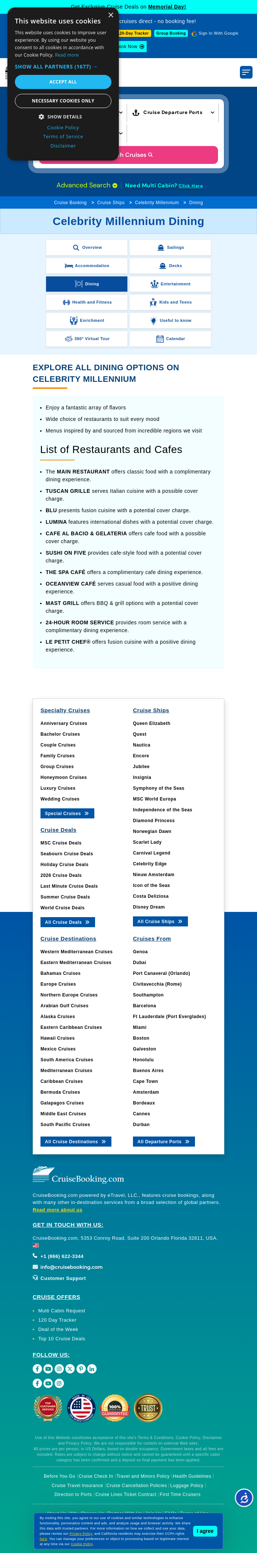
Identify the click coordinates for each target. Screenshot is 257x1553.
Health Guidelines (192, 1476)
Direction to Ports (73, 1494)
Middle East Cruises (63, 1113)
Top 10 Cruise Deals (61, 1338)
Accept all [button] (63, 82)
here (43, 1539)
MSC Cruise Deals (61, 843)
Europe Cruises (58, 984)
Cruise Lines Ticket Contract (125, 1494)
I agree (205, 1531)
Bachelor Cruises (60, 734)
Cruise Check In (96, 1476)
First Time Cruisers (180, 1494)
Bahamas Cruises (60, 973)
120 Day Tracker (57, 1320)
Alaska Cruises (57, 1016)
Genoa (140, 951)
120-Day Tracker (133, 33)
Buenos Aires (148, 1070)
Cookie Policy (82, 1544)
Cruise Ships (111, 202)
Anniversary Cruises (63, 723)
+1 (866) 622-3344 (58, 1256)
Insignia (142, 777)
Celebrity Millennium (157, 202)
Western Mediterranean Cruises (76, 951)
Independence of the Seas (162, 809)
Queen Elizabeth (151, 723)
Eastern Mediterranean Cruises (75, 962)
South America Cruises (66, 1059)
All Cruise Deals (68, 922)
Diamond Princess (154, 820)
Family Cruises (57, 755)
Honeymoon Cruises (63, 777)
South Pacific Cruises (65, 1124)
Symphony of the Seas (159, 788)
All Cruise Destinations (76, 1141)
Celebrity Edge (150, 863)
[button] (63, 66)
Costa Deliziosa (151, 896)
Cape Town (145, 1081)
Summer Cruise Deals (65, 897)
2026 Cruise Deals (61, 875)
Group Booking (171, 33)
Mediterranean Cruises (66, 1070)
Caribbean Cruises (61, 1081)
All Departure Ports (164, 1141)
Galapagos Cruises (62, 1103)
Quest (140, 734)
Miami (140, 1027)
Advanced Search (86, 185)
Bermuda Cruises (60, 1092)
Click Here (191, 186)
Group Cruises (57, 766)
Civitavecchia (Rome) (157, 984)
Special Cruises (67, 813)
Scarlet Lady (147, 842)
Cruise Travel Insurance (77, 1485)
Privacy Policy (80, 1533)
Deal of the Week (58, 1329)
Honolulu (143, 1059)
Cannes (141, 1113)
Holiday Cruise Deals (64, 864)
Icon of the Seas (151, 885)
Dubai (139, 962)
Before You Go (59, 1476)
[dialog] (63, 84)
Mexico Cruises (58, 1049)
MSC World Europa (154, 799)
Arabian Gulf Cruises (64, 1005)
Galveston (144, 1049)
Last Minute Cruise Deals (69, 886)
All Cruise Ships (160, 921)
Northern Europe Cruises (69, 995)
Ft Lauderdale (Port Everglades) (169, 1016)
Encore (141, 755)
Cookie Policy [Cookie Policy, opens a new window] (63, 127)
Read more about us (57, 1210)
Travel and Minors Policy (143, 1476)
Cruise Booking (70, 202)
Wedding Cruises (59, 799)
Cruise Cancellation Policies (137, 1485)
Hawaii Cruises (57, 1038)
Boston (141, 1038)
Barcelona (144, 1005)
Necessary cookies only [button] (63, 101)
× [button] (110, 15)
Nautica (141, 745)
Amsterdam (146, 1092)
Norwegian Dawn (152, 831)
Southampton (148, 995)
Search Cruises (129, 155)
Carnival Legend (151, 853)
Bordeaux (144, 1103)
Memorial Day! (167, 7)
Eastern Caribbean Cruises (71, 1027)
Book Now (126, 46)
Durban (141, 1124)
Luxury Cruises (57, 788)
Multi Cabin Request (61, 1310)
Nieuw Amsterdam (154, 874)
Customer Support (59, 1278)
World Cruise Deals (62, 907)
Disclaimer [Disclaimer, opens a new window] (63, 145)
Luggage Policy (187, 1485)
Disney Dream (149, 907)
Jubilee (141, 766)
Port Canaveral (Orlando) (161, 973)
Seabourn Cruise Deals (66, 853)
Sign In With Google (218, 33)
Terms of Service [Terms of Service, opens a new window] (63, 136)
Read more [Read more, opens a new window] (67, 55)
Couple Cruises (58, 745)
